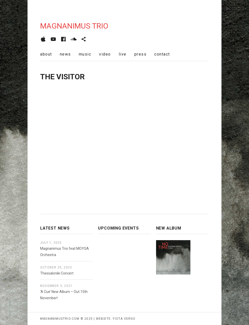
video (105, 54)
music (85, 54)
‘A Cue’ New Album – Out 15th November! (64, 295)
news (65, 54)
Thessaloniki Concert (56, 273)
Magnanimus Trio (74, 25)
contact (162, 54)
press (140, 54)
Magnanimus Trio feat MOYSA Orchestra (64, 251)
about (46, 54)
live (123, 54)
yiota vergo (124, 318)
